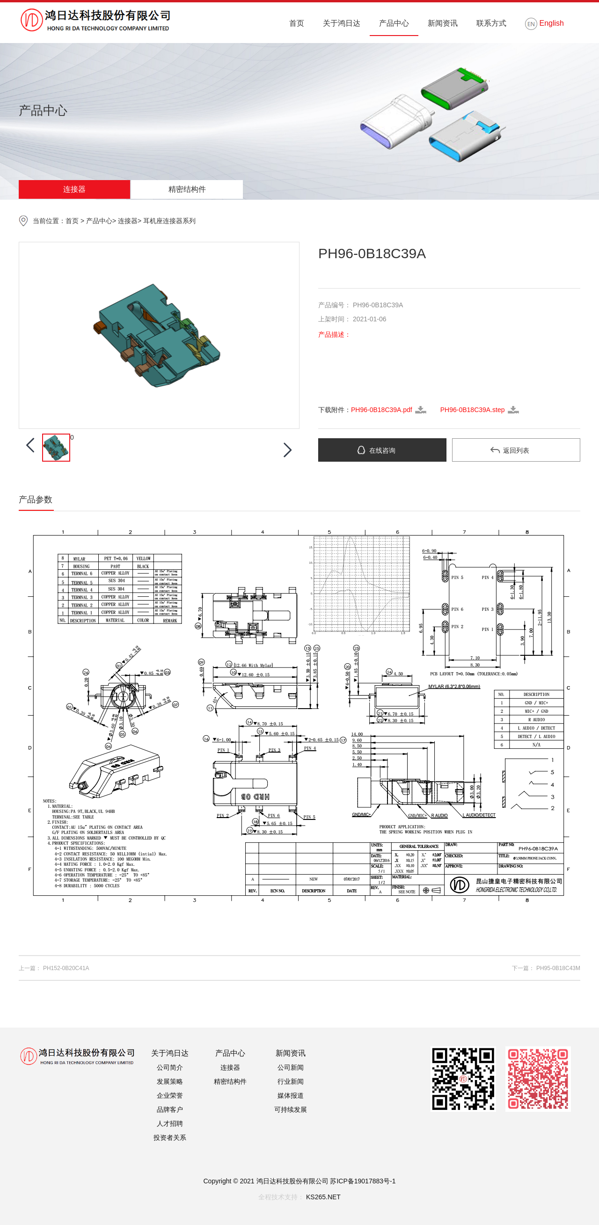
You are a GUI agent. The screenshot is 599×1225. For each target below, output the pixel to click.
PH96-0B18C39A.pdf (381, 409)
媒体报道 (291, 1095)
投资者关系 (169, 1137)
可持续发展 (290, 1109)
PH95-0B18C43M (558, 968)
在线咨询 (382, 450)
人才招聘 (170, 1123)
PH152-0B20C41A (66, 968)
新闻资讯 (443, 23)
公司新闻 (291, 1067)
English (544, 24)
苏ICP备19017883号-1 (362, 1181)
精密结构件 (187, 189)
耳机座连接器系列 (169, 221)
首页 (296, 23)
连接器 (74, 189)
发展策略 (170, 1081)
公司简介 (170, 1067)
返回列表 (516, 450)
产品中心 (394, 23)
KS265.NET (323, 1197)
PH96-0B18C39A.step (472, 409)
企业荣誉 (170, 1095)
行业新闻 (291, 1081)
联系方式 (491, 23)
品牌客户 (170, 1109)
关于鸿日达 (341, 23)
